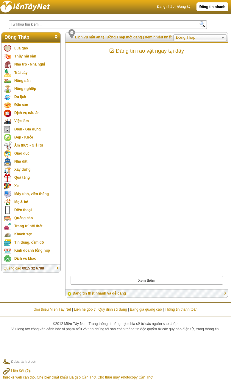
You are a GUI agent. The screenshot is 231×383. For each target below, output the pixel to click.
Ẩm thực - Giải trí (28, 145)
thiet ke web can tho (19, 377)
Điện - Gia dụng (27, 129)
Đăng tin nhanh (212, 7)
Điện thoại (23, 210)
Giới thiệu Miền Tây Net (52, 309)
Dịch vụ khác (25, 258)
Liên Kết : (17, 371)
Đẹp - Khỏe (23, 137)
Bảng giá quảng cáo (146, 309)
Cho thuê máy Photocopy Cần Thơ (125, 377)
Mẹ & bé (21, 202)
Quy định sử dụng (113, 309)
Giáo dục (21, 153)
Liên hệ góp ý (84, 309)
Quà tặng (22, 177)
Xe (16, 186)
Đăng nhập (165, 6)
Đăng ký (184, 6)
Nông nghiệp (25, 89)
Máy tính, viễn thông (31, 194)
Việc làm (21, 121)
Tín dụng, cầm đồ (29, 242)
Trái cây (21, 73)
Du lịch (20, 97)
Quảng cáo (23, 218)
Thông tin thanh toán (181, 309)
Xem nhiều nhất (158, 37)
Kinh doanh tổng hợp (32, 250)
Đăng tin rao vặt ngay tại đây (147, 51)
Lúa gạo (21, 48)
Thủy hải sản (25, 56)
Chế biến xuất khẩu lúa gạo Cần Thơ (66, 377)
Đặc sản (21, 105)
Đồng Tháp (16, 37)
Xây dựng (22, 169)
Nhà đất (20, 161)
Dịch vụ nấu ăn (27, 113)
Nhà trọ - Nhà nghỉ (29, 64)
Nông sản (22, 81)
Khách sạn (23, 234)
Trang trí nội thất (28, 226)
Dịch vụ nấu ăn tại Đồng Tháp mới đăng (109, 37)
